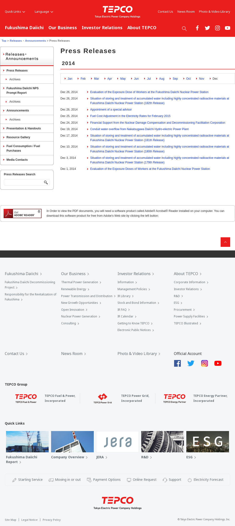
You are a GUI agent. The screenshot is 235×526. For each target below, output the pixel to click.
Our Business (62, 27)
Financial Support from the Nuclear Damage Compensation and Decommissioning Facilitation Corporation (157, 122)
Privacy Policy (52, 519)
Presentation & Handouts (23, 128)
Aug (161, 78)
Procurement (183, 310)
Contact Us (165, 11)
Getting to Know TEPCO (133, 323)
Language (44, 11)
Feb (83, 78)
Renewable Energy (73, 289)
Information (126, 282)
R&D (177, 296)
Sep (175, 78)
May (123, 78)
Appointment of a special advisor (111, 109)
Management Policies (132, 289)
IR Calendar (125, 316)
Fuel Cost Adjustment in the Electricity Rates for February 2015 (130, 116)
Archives (14, 79)
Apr (109, 78)
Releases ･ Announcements (28, 40)
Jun (136, 78)
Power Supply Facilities (189, 316)
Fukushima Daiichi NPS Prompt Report (22, 90)
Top (4, 40)
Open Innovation (72, 310)
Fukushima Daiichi (24, 27)
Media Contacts (17, 159)
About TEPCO (141, 27)
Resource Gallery (18, 137)
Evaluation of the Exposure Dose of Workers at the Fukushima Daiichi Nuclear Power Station (149, 92)
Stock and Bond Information (137, 303)
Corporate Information (189, 282)
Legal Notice (29, 519)
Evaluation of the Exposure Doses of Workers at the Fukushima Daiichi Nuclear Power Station (150, 169)
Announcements (17, 110)
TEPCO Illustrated (186, 323)
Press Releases (17, 70)
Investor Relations (102, 27)
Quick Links (15, 11)
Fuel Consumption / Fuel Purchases (23, 148)
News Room (186, 11)
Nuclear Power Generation (79, 316)
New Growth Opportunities (79, 303)
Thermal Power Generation (79, 282)
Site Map (10, 519)
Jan (70, 78)
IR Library (124, 296)
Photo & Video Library (214, 11)
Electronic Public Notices (134, 330)
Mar (96, 78)
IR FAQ (122, 310)
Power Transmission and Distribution (86, 296)
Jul (149, 78)
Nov (201, 78)
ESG (176, 303)
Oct (188, 78)
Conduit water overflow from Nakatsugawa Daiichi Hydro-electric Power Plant (139, 129)
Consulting (68, 323)
